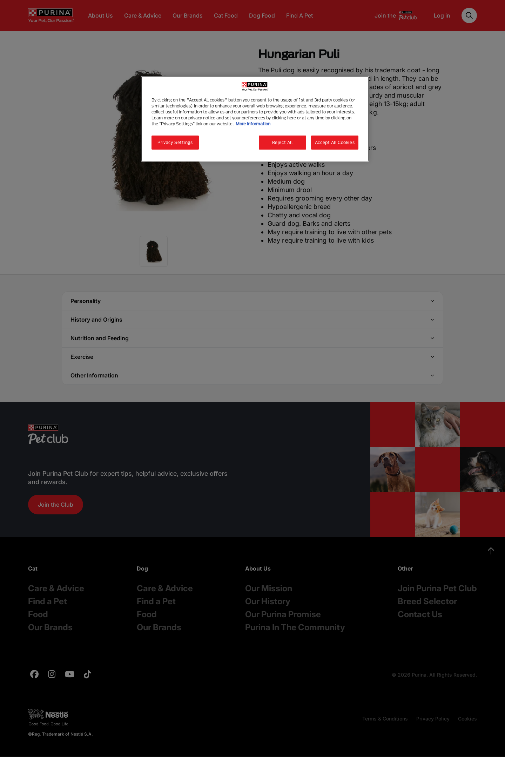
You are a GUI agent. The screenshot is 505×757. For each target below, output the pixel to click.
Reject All (282, 142)
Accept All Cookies (335, 142)
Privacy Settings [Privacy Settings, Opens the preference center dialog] (175, 142)
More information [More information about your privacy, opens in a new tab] (253, 123)
